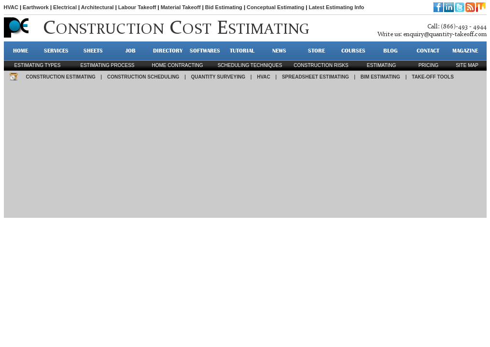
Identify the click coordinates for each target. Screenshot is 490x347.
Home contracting (177, 65)
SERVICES (56, 50)
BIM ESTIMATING (380, 77)
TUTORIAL (242, 50)
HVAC (11, 7)
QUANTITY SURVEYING (218, 77)
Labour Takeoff (137, 7)
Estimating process (107, 65)
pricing (429, 65)
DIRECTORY (167, 50)
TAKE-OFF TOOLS (433, 77)
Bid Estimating (223, 7)
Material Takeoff (181, 7)
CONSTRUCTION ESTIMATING (61, 77)
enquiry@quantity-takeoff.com (445, 34)
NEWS (279, 50)
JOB (131, 50)
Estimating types (37, 65)
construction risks (321, 65)
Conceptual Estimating (275, 7)
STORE (316, 50)
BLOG (390, 50)
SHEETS (93, 50)
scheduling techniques (250, 65)
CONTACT (428, 50)
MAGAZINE (465, 50)
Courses (353, 50)
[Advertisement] (245, 150)
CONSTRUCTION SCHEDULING (143, 77)
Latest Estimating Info (336, 7)
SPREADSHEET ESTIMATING (315, 77)
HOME (20, 50)
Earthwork (36, 7)
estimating (381, 65)
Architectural (97, 7)
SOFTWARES (205, 50)
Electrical (65, 7)
